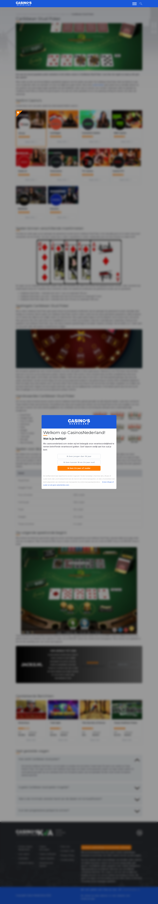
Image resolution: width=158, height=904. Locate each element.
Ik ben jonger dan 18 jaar (79, 456)
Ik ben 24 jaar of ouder (79, 468)
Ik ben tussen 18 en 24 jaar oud (79, 462)
